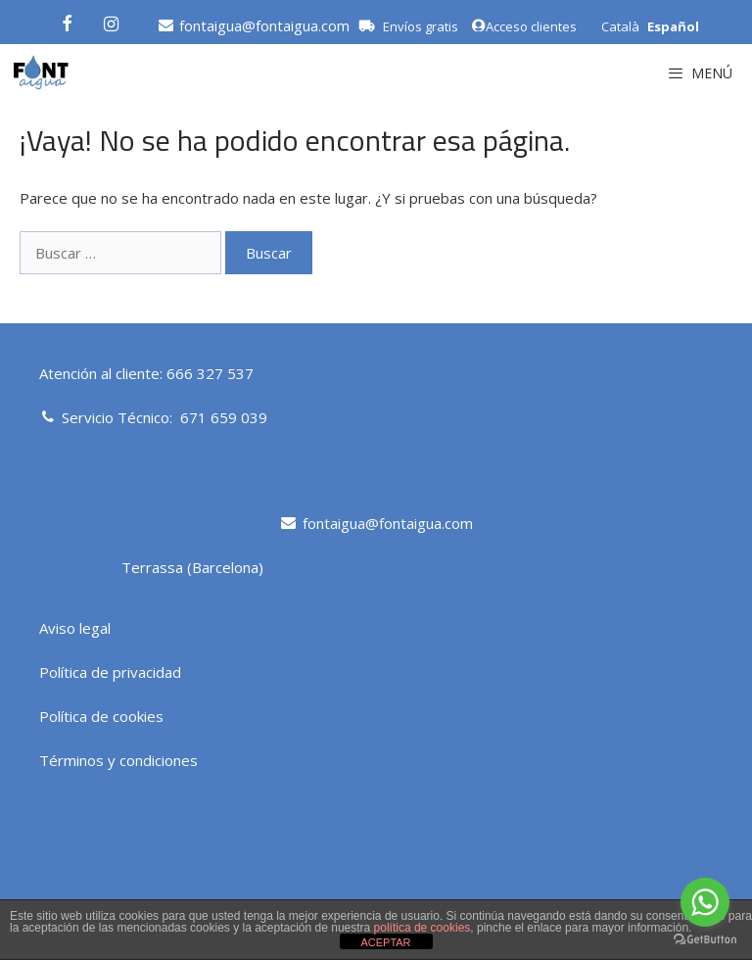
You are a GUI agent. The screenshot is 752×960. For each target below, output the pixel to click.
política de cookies (422, 928)
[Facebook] (66, 21)
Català (620, 26)
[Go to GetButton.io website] (705, 940)
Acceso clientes (524, 26)
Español (673, 26)
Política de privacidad (110, 672)
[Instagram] (111, 21)
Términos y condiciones (118, 760)
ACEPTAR (385, 942)
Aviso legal (75, 628)
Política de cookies (101, 716)
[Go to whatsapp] (705, 902)
